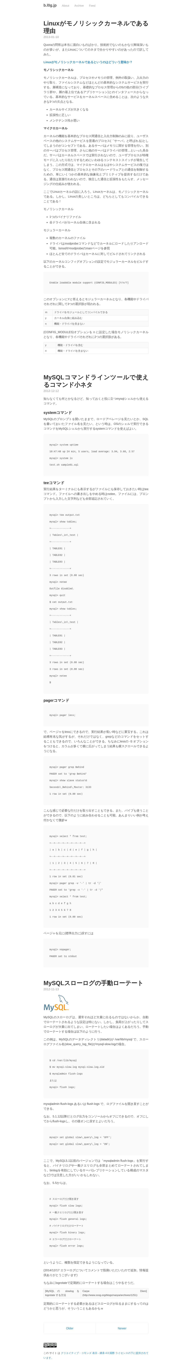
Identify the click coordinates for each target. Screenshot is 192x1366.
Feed (92, 5)
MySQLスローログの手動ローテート (93, 983)
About (65, 5)
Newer (122, 1328)
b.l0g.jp (50, 5)
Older (70, 1328)
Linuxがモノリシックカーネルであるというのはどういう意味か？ (88, 62)
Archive (79, 5)
